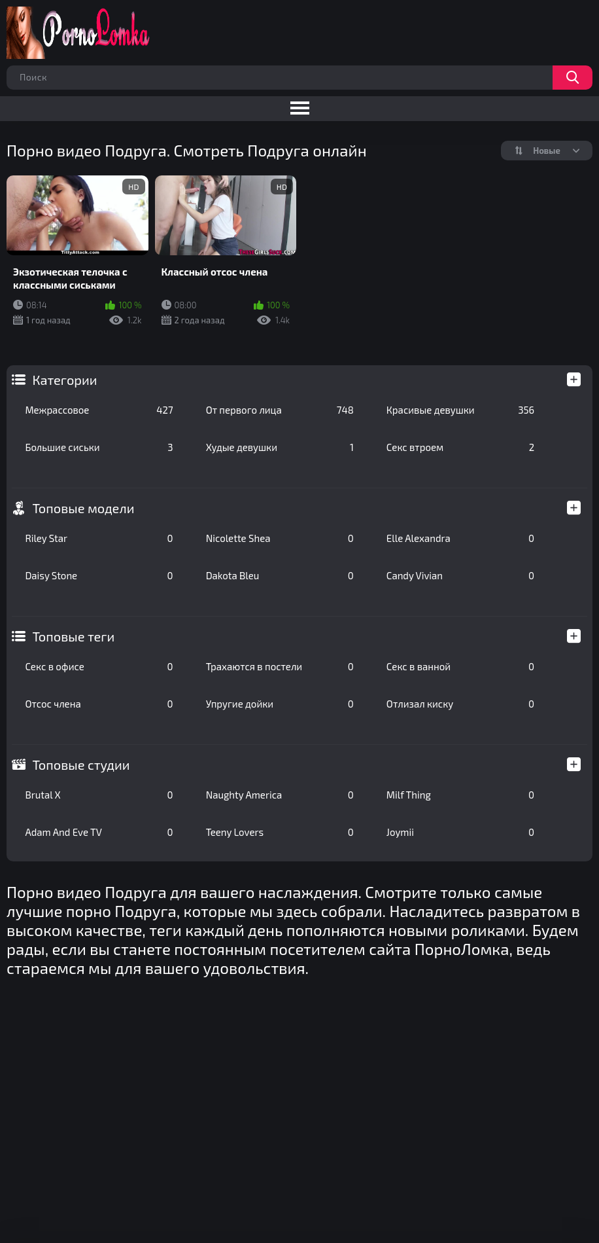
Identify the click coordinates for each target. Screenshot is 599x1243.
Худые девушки (280, 447)
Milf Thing (460, 795)
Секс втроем (460, 447)
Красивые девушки (460, 410)
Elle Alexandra (460, 538)
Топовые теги (73, 636)
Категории (64, 379)
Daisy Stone (99, 575)
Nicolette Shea (280, 538)
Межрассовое (99, 410)
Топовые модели (83, 508)
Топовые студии (80, 764)
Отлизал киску (460, 704)
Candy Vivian (460, 575)
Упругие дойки (280, 704)
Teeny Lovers (280, 832)
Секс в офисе (99, 666)
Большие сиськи (99, 447)
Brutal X (99, 795)
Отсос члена (99, 704)
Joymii (460, 832)
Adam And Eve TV (99, 832)
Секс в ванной (460, 666)
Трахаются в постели (280, 666)
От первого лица (280, 410)
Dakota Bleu (280, 575)
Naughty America (280, 795)
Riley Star (99, 538)
